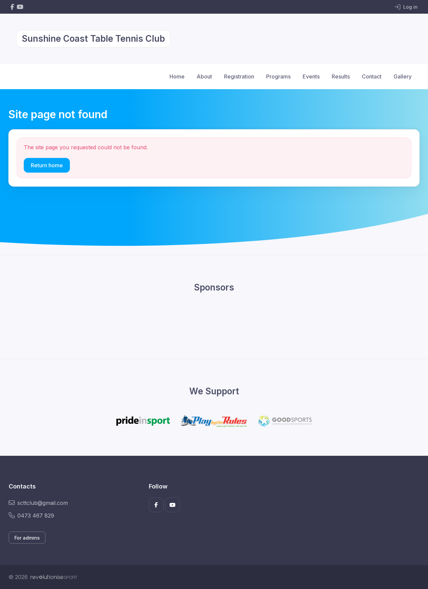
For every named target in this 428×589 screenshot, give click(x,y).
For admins (27, 538)
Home (177, 76)
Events (311, 76)
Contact (372, 76)
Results (341, 76)
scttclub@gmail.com (38, 503)
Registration (239, 76)
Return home (47, 165)
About (204, 76)
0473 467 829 (31, 515)
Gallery (403, 76)
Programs (278, 76)
